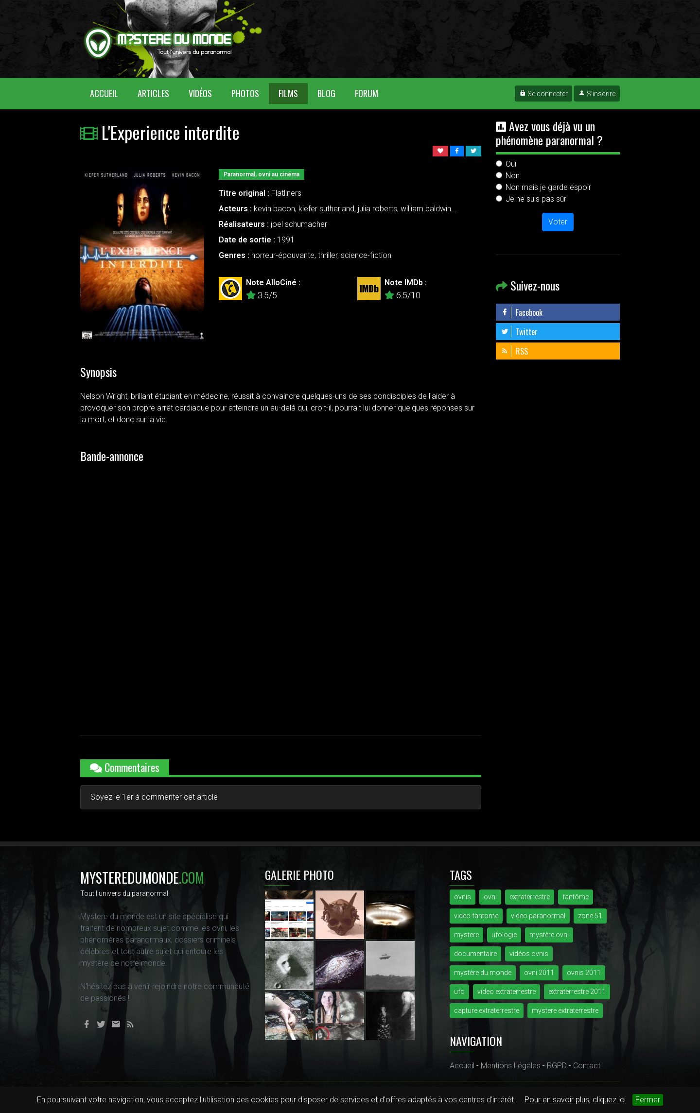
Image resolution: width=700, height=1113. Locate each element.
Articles (153, 93)
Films (288, 93)
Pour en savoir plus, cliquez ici (575, 1099)
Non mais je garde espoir (548, 187)
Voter (557, 221)
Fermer (647, 1099)
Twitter (519, 332)
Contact (586, 1065)
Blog (326, 93)
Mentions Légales (511, 1065)
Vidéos (200, 93)
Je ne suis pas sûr (536, 199)
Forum (366, 93)
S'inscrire (596, 94)
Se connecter (543, 94)
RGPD (557, 1065)
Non (513, 175)
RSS (514, 351)
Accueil (109, 93)
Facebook (521, 312)
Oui (511, 164)
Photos (245, 93)
